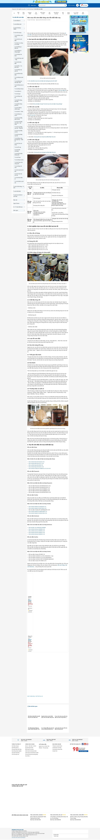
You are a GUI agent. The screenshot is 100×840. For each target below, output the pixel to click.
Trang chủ (14, 9)
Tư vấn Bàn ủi (18, 91)
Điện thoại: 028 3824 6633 (35, 819)
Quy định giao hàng (29, 747)
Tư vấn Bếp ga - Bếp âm (18, 47)
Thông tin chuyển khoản (57, 745)
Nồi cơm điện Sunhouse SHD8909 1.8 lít (37, 529)
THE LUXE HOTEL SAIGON (38, 814)
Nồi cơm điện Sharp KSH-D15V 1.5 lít (36, 466)
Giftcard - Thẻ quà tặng (43, 747)
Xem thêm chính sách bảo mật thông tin (18, 837)
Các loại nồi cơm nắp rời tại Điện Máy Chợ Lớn (44, 136)
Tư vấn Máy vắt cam (18, 167)
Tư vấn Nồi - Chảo (19, 111)
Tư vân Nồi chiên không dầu (18, 154)
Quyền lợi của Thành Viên (44, 746)
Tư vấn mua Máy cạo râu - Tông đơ (19, 127)
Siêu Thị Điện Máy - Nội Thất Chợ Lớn (35, 696)
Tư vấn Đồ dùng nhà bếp (18, 101)
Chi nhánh (71, 5)
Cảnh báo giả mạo (15, 754)
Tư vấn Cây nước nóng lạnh (19, 163)
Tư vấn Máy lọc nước (18, 114)
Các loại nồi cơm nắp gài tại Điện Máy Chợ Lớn (45, 152)
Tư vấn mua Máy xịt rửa (18, 131)
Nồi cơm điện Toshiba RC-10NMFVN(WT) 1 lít (38, 511)
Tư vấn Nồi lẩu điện (18, 63)
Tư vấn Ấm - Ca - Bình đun (18, 66)
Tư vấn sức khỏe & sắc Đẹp (18, 195)
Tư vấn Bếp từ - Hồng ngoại (18, 51)
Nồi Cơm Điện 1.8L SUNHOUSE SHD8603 (37, 527)
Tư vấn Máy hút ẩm (19, 159)
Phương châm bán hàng (16, 749)
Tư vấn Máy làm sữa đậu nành (18, 82)
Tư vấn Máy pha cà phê (19, 85)
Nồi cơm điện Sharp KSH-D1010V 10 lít (36, 461)
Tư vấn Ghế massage (17, 150)
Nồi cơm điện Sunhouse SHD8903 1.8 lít (37, 530)
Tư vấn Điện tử (18, 20)
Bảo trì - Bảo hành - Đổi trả (30, 745)
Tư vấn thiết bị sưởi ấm (19, 182)
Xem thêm (27, 755)
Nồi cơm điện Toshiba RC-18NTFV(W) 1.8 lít (37, 508)
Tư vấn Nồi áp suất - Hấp (19, 59)
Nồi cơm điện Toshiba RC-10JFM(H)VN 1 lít (37, 506)
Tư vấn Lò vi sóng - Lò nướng (19, 43)
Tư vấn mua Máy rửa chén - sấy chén (18, 123)
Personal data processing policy (31, 754)
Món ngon (18, 210)
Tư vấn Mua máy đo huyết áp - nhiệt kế (19, 139)
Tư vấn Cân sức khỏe (18, 144)
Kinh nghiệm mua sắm (21, 9)
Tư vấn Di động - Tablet (18, 28)
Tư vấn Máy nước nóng (19, 36)
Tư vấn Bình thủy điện (19, 74)
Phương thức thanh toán (57, 749)
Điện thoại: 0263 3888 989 (55, 819)
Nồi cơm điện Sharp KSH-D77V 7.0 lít (36, 463)
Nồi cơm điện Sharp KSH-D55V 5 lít (36, 465)
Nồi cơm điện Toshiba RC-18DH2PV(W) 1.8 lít (38, 513)
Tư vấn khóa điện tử (19, 178)
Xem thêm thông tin (83, 751)
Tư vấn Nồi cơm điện (18, 40)
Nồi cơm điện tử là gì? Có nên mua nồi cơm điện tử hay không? (47, 104)
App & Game (18, 203)
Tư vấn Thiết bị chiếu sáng (18, 108)
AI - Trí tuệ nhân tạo (18, 207)
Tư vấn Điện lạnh (18, 24)
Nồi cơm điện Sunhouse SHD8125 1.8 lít (37, 532)
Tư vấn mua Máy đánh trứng (18, 118)
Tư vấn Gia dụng (29, 9)
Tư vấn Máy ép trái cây (19, 78)
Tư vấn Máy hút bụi (19, 88)
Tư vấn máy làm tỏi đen (19, 170)
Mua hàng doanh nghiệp (16, 750)
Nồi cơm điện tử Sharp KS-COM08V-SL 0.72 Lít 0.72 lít (40, 468)
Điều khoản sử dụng (29, 749)
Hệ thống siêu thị (15, 747)
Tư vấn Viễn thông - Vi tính (18, 187)
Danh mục (33, 5)
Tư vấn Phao (18, 157)
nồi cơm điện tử (62, 90)
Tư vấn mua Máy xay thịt (18, 135)
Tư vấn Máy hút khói (18, 55)
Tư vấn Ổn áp (18, 147)
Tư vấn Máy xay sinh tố (18, 70)
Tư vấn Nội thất (18, 191)
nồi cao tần (32, 115)
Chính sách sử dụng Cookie (30, 750)
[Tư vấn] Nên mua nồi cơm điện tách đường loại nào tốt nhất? (43, 81)
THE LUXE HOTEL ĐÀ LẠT (58, 814)
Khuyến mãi (54, 750)
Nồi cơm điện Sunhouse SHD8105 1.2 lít (37, 534)
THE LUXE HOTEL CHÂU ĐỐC (78, 814)
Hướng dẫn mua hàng (56, 747)
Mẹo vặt (18, 200)
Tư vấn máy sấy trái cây (18, 174)
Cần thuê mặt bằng (15, 752)
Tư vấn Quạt (17, 93)
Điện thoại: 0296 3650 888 (75, 819)
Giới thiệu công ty (15, 745)
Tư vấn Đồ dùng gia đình (18, 104)
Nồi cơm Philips (61, 565)
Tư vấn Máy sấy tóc (18, 97)
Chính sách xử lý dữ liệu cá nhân (31, 752)
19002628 (29, 600)
